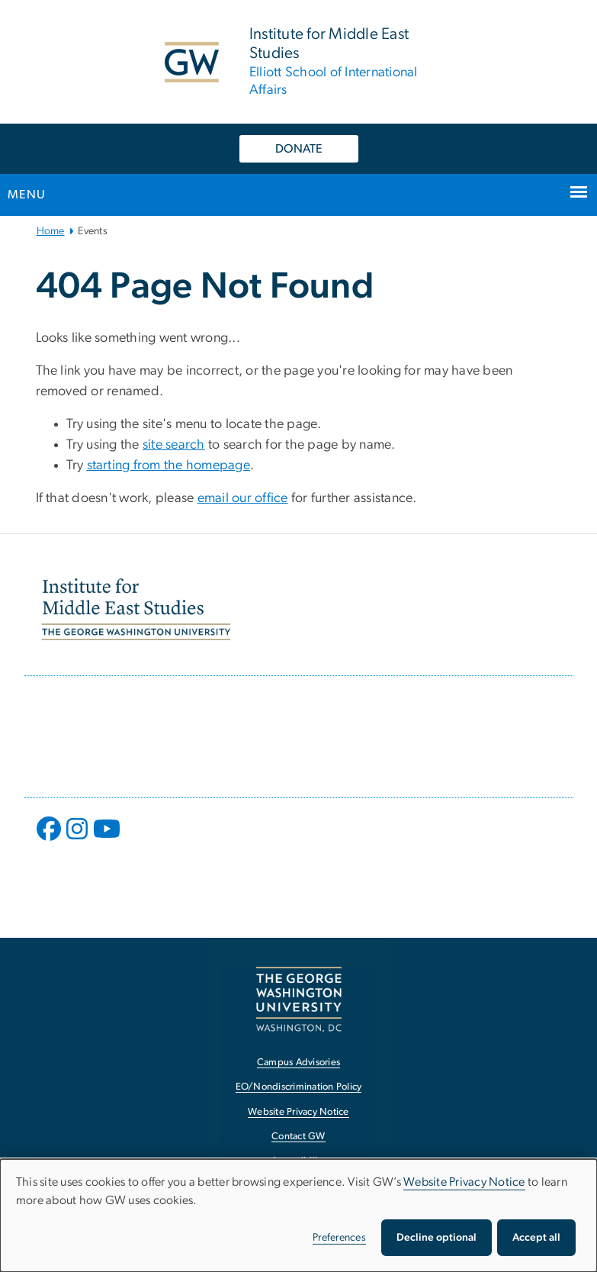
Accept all (536, 1237)
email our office (242, 498)
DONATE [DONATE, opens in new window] (299, 149)
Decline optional (436, 1237)
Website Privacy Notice (464, 1182)
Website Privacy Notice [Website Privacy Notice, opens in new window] (298, 1112)
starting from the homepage (169, 465)
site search (174, 445)
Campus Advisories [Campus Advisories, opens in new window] (298, 1063)
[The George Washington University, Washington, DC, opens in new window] (299, 999)
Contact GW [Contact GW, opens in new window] (298, 1137)
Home (51, 231)
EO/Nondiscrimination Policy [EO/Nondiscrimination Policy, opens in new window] (299, 1087)
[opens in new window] (50, 840)
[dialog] (298, 1215)
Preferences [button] (339, 1237)
